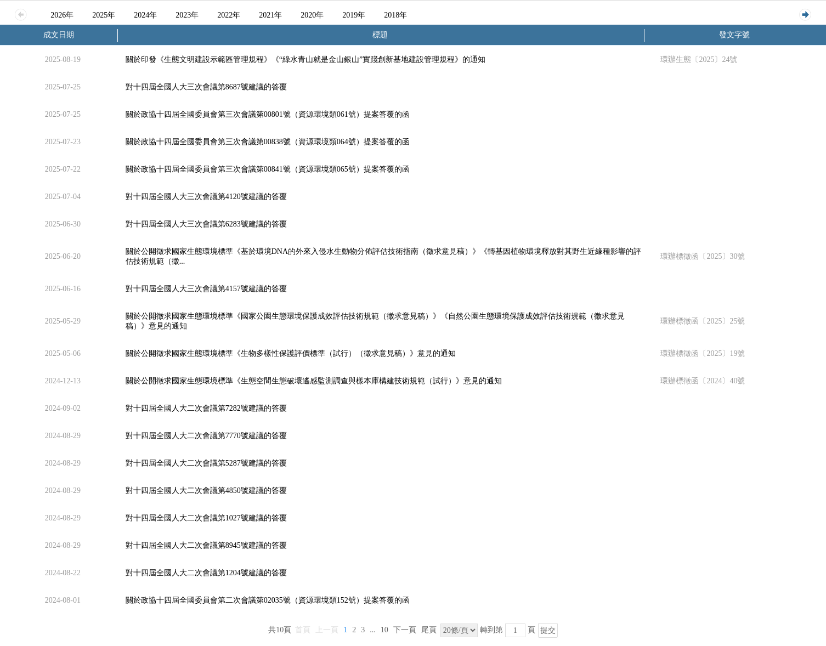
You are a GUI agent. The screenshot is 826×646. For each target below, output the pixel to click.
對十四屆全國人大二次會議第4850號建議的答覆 (206, 490)
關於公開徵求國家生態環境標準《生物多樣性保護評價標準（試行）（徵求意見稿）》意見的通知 (291, 353)
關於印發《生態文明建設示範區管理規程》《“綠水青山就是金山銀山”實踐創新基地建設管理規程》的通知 (305, 59)
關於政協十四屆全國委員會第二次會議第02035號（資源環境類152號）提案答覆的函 (268, 600)
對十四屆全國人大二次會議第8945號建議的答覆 (206, 545)
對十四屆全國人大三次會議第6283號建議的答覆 (206, 224)
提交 (548, 630)
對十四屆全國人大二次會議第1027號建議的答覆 (206, 518)
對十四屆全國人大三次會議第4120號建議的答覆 (206, 196)
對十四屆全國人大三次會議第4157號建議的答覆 (206, 289)
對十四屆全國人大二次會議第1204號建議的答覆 (206, 573)
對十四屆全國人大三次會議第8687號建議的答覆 (206, 87)
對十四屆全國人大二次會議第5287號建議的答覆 (206, 463)
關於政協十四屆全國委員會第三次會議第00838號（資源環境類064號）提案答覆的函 (268, 142)
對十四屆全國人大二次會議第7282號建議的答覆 (206, 408)
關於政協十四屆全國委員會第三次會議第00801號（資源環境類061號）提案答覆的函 (268, 114)
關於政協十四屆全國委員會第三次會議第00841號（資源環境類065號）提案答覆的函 (268, 169)
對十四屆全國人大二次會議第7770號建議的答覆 (206, 436)
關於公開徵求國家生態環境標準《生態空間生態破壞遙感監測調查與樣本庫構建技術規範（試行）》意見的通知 (314, 381)
